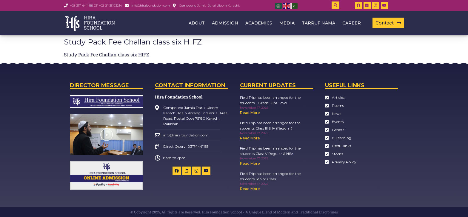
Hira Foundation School (178, 97)
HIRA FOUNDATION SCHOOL (99, 22)
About (197, 23)
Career (351, 23)
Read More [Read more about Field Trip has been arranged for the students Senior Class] (250, 189)
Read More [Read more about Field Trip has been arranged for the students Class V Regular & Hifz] (250, 163)
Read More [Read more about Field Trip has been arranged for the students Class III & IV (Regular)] (250, 138)
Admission (225, 23)
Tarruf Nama (318, 23)
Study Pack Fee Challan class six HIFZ (106, 54)
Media (287, 23)
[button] (335, 5)
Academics (258, 23)
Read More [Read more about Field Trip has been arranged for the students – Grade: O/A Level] (250, 112)
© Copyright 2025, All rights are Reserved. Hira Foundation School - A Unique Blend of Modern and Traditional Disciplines (234, 212)
